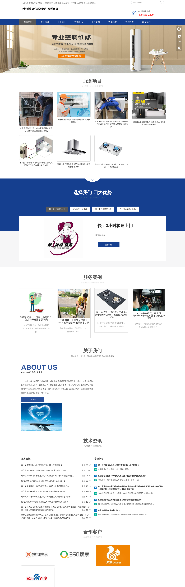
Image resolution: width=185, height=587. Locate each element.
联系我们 (146, 22)
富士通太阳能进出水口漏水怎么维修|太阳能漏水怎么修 (120, 474)
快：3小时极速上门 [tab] (55, 212)
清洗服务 (115, 554)
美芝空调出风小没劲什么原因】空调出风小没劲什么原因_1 (44, 445)
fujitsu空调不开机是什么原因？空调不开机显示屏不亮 (36, 321)
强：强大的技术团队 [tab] (129, 212)
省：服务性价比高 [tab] (79, 212)
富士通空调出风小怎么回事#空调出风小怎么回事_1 (41, 439)
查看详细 (108, 248)
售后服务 (100, 558)
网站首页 (28, 22)
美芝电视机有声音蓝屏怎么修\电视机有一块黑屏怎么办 (43, 466)
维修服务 (100, 554)
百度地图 (22, 570)
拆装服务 (130, 554)
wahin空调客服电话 (98, 584)
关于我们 (45, 22)
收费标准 (112, 22)
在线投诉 (129, 22)
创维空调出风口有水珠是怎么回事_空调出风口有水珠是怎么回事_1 (48, 450)
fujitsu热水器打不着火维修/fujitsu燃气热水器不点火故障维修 (149, 319)
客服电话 (115, 558)
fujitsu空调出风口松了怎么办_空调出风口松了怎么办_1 (43, 455)
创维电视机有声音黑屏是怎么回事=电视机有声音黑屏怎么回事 (46, 471)
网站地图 (38, 570)
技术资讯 (79, 22)
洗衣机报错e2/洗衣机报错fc (109, 485)
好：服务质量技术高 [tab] (104, 212)
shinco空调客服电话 (114, 584)
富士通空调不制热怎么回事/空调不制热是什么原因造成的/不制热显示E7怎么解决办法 (111, 124)
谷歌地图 (30, 570)
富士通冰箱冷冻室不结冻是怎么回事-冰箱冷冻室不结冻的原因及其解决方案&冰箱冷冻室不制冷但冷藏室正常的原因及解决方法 (130, 462)
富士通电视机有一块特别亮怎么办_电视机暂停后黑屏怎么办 (45, 461)
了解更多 (32, 403)
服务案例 (95, 22)
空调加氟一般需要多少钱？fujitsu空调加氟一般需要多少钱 (73, 324)
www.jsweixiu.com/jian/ (80, 584)
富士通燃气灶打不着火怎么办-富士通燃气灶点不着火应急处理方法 (111, 318)
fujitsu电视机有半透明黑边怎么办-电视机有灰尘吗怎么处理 (44, 476)
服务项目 (62, 22)
